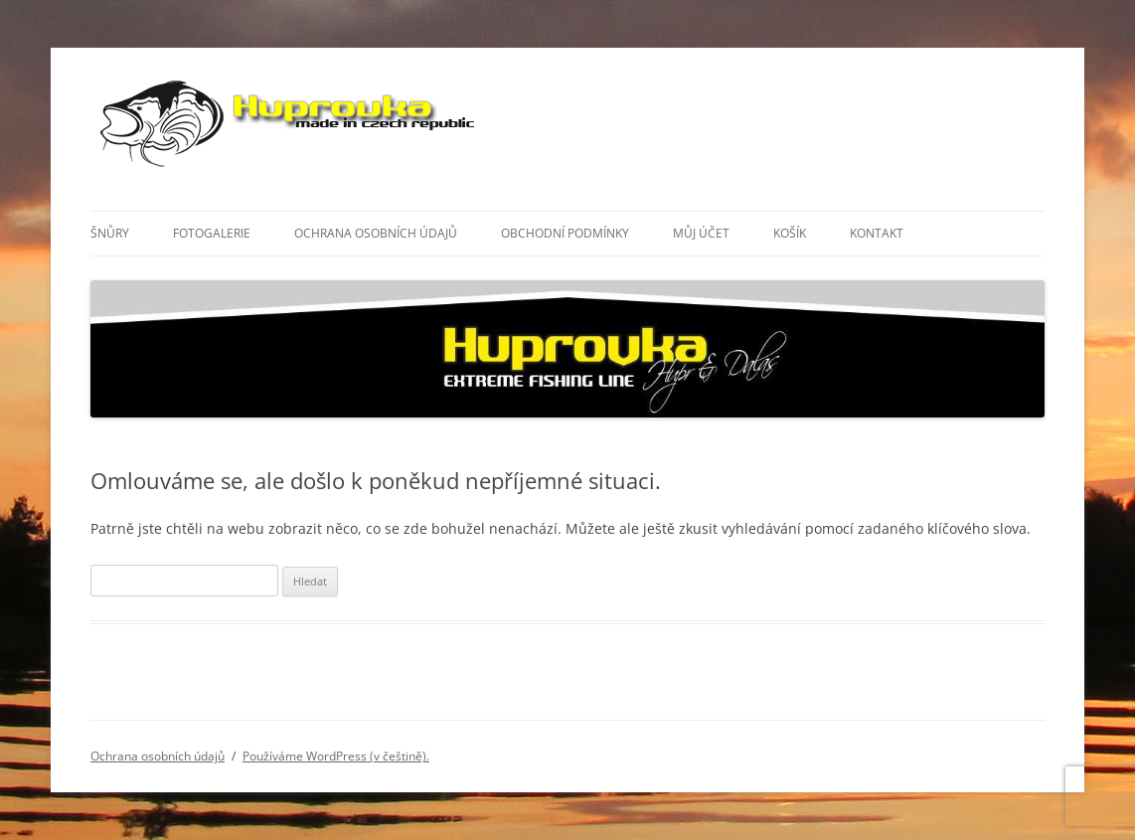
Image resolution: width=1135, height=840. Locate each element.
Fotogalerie (211, 233)
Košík (789, 233)
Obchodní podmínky (565, 233)
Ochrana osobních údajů (375, 233)
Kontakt (876, 233)
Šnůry (109, 233)
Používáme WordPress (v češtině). (336, 756)
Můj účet (701, 233)
